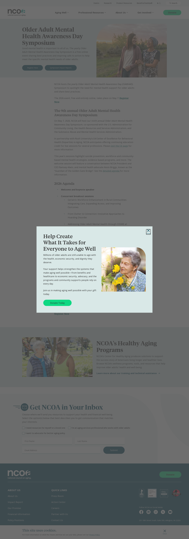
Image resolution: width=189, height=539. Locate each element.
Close (148, 231)
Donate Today (57, 302)
